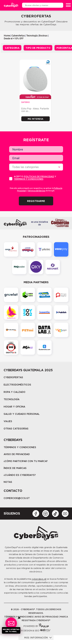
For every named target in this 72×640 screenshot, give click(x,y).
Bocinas (43, 35)
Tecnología (32, 35)
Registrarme (36, 201)
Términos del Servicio (36, 191)
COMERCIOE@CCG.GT (17, 498)
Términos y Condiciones (20, 447)
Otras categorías (16, 428)
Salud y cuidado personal (22, 413)
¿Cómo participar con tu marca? (26, 461)
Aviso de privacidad (17, 454)
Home (7, 35)
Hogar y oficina (14, 406)
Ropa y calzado (14, 392)
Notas (8, 482)
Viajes (8, 421)
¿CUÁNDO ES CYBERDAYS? (20, 475)
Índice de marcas (15, 468)
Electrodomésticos (17, 384)
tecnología (11, 399)
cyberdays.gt (39, 579)
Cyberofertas (18, 35)
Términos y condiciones (28, 179)
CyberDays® (11, 547)
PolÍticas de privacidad (39, 176)
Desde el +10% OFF (14, 38)
